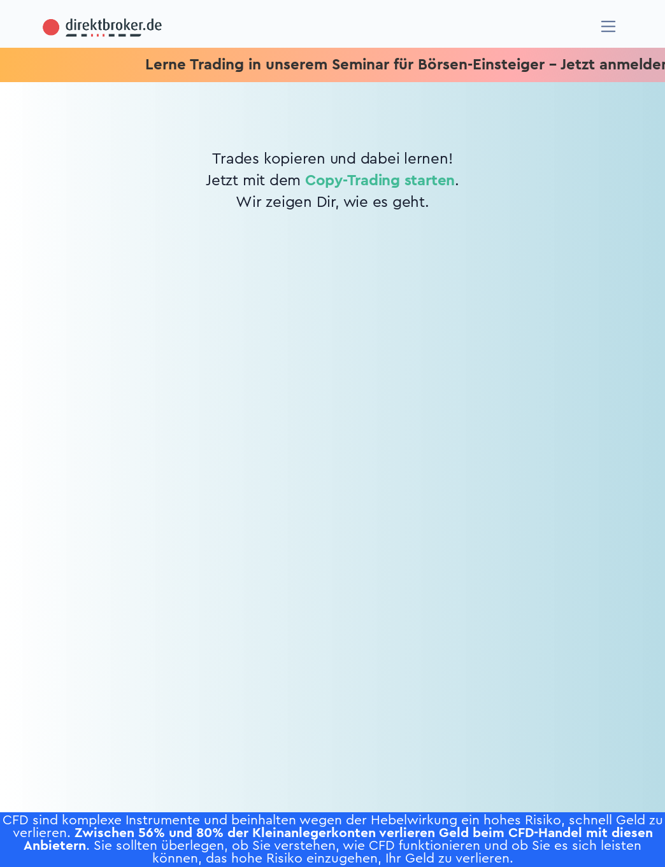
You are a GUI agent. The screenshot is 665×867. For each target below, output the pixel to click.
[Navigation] (608, 26)
